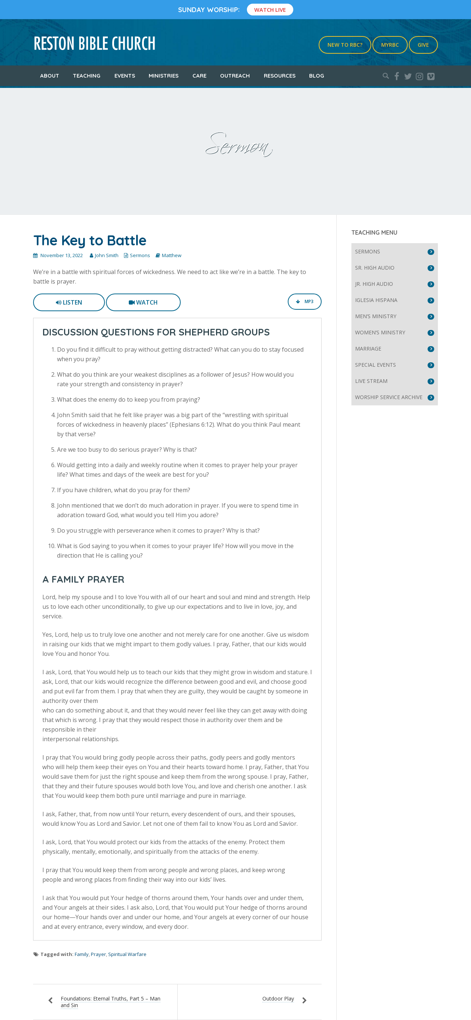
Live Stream (371, 380)
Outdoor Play (278, 998)
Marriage (368, 348)
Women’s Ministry (380, 332)
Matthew (171, 255)
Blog (316, 75)
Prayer (98, 954)
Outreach (235, 75)
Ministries (163, 75)
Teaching (86, 75)
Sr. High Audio (374, 267)
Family (82, 954)
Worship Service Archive (388, 397)
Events (124, 75)
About (49, 75)
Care (199, 75)
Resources (279, 75)
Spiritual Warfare (127, 954)
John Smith (106, 255)
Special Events (375, 364)
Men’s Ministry (375, 316)
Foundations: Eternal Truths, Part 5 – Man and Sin (110, 1002)
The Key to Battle (89, 240)
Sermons (140, 255)
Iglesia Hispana (376, 299)
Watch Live (270, 9)
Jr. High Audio (374, 283)
